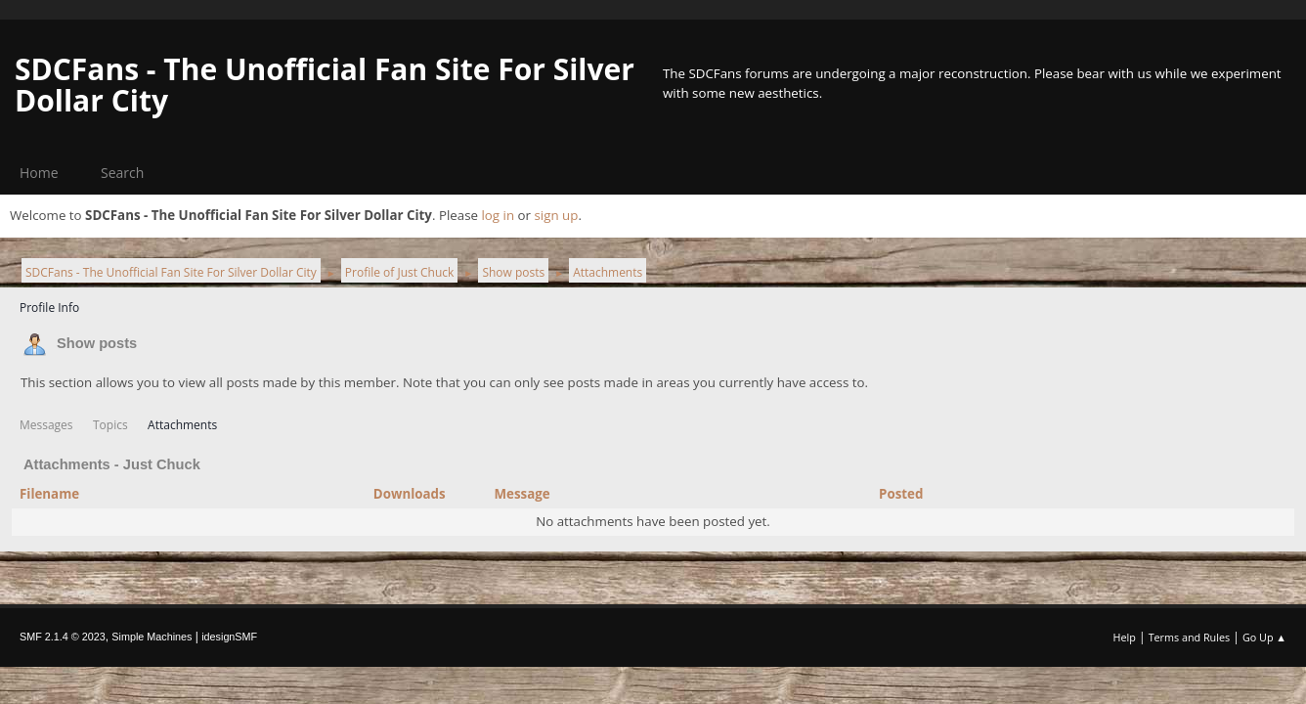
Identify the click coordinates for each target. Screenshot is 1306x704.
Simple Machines (151, 636)
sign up (556, 215)
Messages (46, 425)
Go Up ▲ (1264, 637)
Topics (110, 425)
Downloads (409, 494)
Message (521, 494)
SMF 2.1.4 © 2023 (63, 636)
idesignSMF (229, 636)
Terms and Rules (1190, 637)
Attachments (182, 425)
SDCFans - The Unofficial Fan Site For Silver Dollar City (324, 84)
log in (497, 215)
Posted (901, 494)
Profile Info (49, 307)
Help (1123, 637)
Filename (60, 494)
